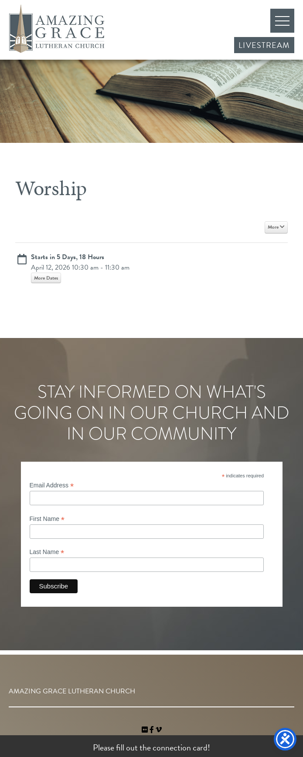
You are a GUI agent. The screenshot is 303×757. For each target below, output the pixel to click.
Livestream (264, 45)
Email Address (52, 485)
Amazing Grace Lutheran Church (57, 28)
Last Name (47, 552)
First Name (47, 519)
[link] (146, 730)
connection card (180, 747)
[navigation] (159, 730)
